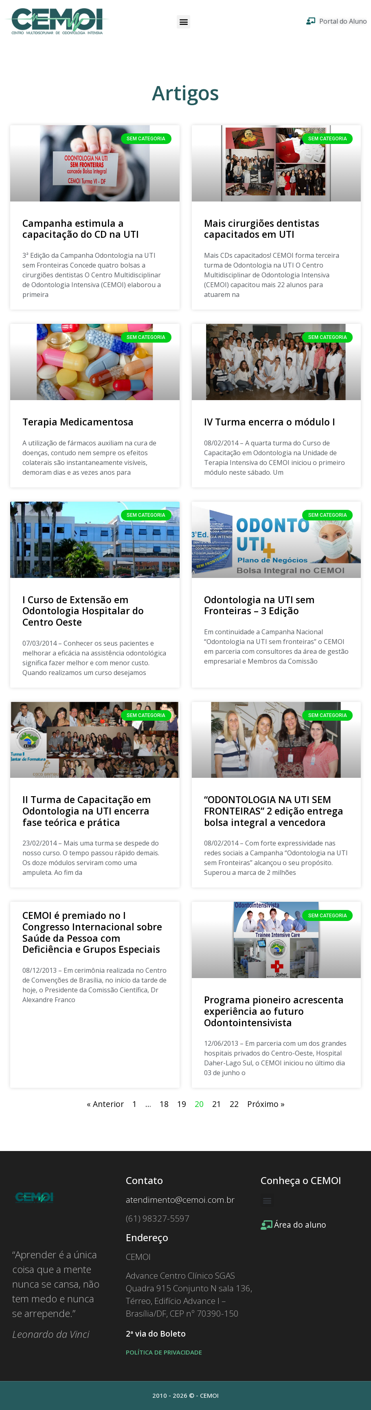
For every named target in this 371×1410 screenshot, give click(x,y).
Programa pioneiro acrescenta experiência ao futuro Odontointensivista (274, 1011)
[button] (183, 22)
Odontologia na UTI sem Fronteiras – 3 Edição (259, 605)
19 (181, 1103)
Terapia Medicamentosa (78, 421)
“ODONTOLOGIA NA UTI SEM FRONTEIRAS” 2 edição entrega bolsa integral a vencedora (273, 810)
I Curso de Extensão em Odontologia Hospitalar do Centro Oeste (83, 611)
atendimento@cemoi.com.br (180, 1199)
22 (234, 1103)
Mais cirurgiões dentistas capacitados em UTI (261, 229)
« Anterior (105, 1103)
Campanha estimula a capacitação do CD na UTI (80, 229)
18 (164, 1103)
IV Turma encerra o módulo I (269, 421)
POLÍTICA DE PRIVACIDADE (164, 1352)
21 (216, 1103)
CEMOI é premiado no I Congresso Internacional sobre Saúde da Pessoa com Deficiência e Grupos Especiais (92, 932)
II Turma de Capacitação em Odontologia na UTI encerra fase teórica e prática (86, 810)
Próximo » (266, 1103)
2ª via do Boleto (156, 1333)
